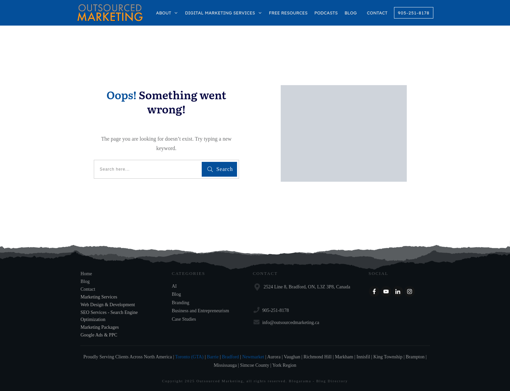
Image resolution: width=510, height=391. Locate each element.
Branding (180, 302)
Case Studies (184, 319)
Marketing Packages (100, 327)
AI (174, 286)
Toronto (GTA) (189, 356)
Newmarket (253, 356)
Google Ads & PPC (99, 334)
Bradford (230, 356)
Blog (85, 281)
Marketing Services (99, 296)
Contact (88, 289)
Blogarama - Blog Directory (318, 381)
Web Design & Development (108, 304)
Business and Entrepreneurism (200, 310)
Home (86, 273)
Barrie (213, 356)
